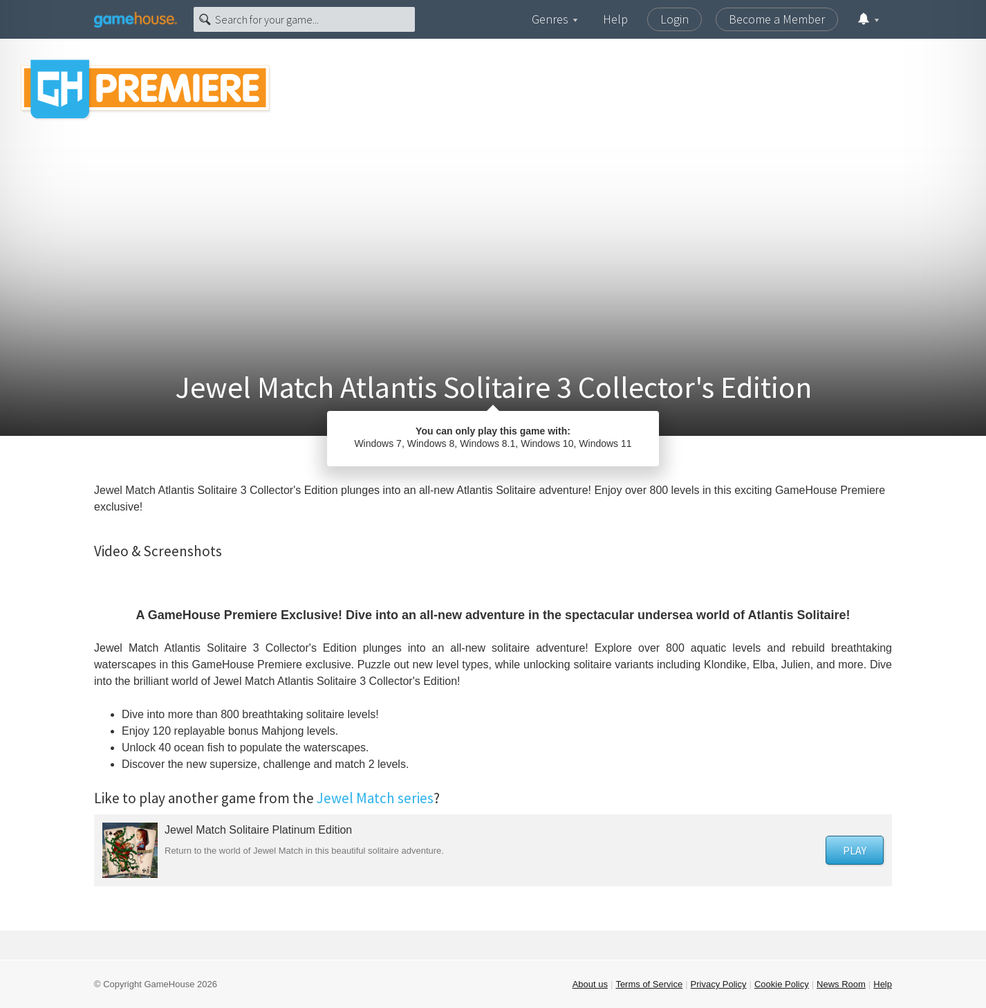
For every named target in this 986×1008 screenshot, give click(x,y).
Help (615, 19)
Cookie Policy (781, 984)
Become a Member (777, 19)
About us (590, 984)
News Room (841, 984)
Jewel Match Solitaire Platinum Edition (258, 830)
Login (674, 19)
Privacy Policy (719, 984)
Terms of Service (648, 984)
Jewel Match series (375, 798)
